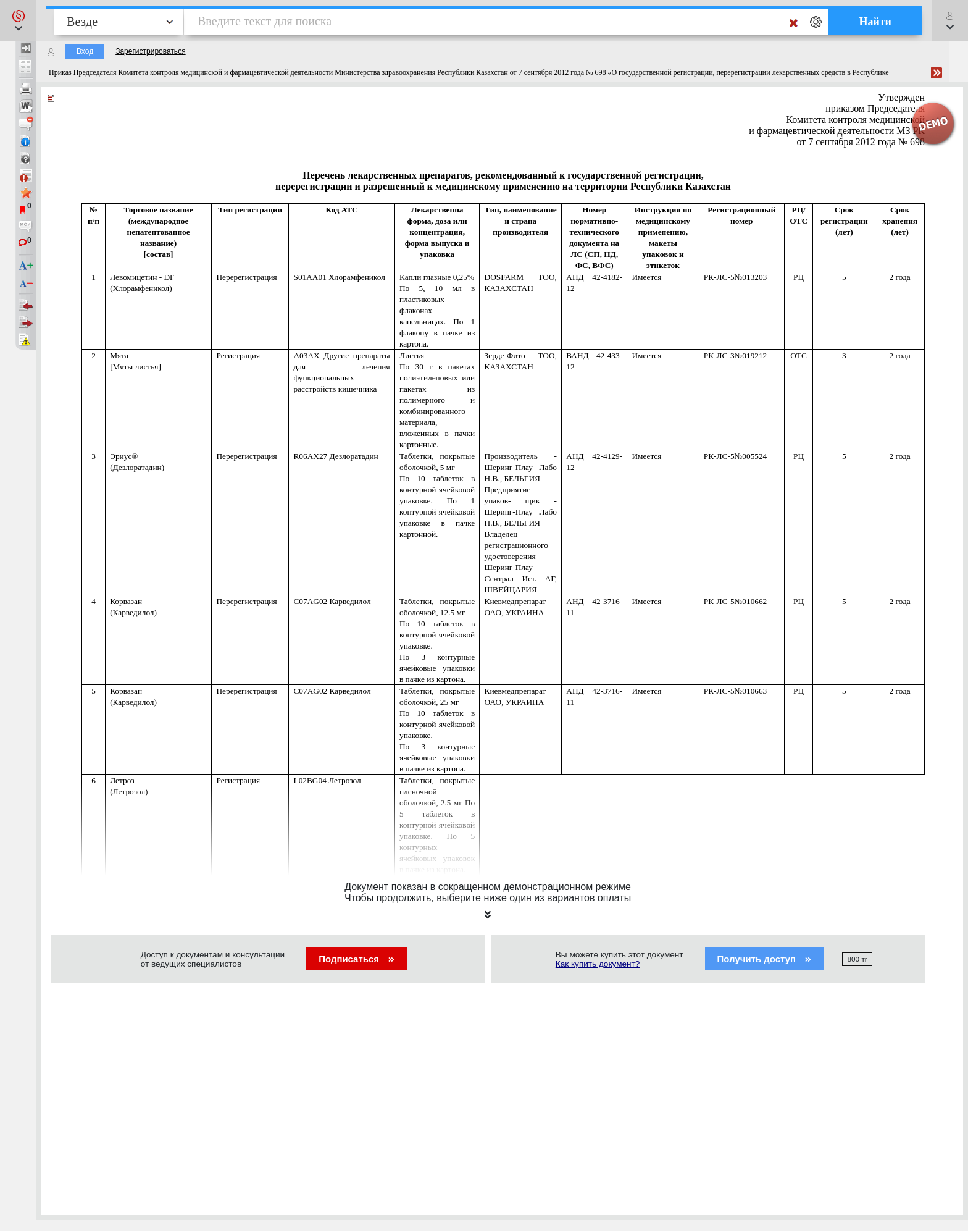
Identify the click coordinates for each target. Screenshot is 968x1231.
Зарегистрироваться (150, 51)
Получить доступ (764, 959)
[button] (18, 20)
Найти (875, 21)
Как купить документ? (598, 963)
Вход (85, 51)
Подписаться (356, 959)
